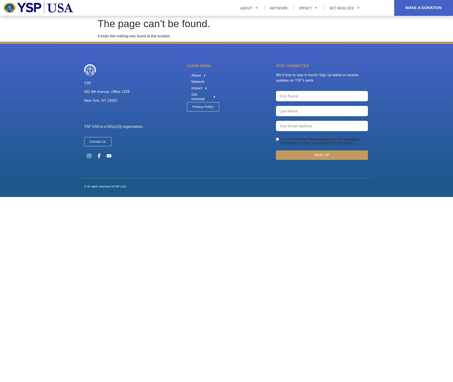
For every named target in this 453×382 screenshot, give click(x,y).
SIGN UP (321, 155)
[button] (203, 107)
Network (279, 8)
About (249, 8)
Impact (308, 8)
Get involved (345, 8)
